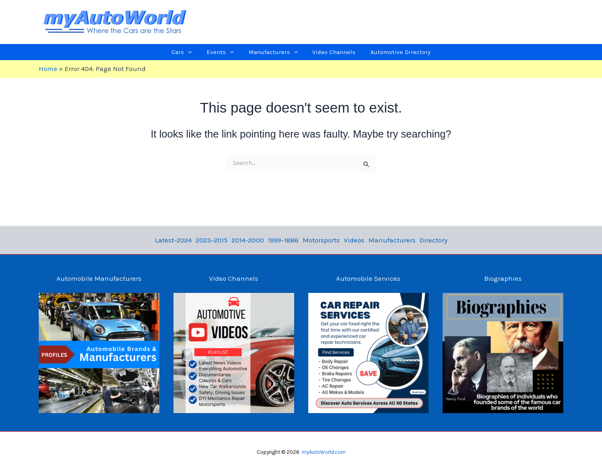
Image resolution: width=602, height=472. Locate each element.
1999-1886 (283, 240)
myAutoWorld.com (324, 452)
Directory (433, 240)
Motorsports (321, 240)
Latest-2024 (173, 240)
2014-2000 (248, 240)
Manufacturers (392, 240)
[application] (201, 52)
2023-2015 (212, 240)
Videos (354, 240)
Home (48, 69)
